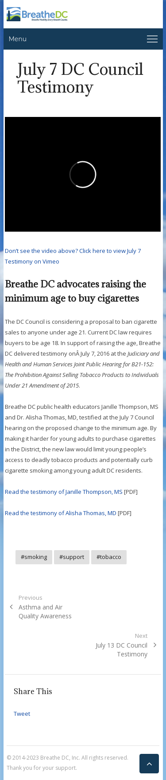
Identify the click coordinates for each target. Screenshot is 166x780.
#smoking (34, 557)
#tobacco (109, 557)
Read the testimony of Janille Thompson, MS (64, 492)
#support (71, 557)
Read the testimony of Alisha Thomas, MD (60, 513)
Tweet (22, 714)
